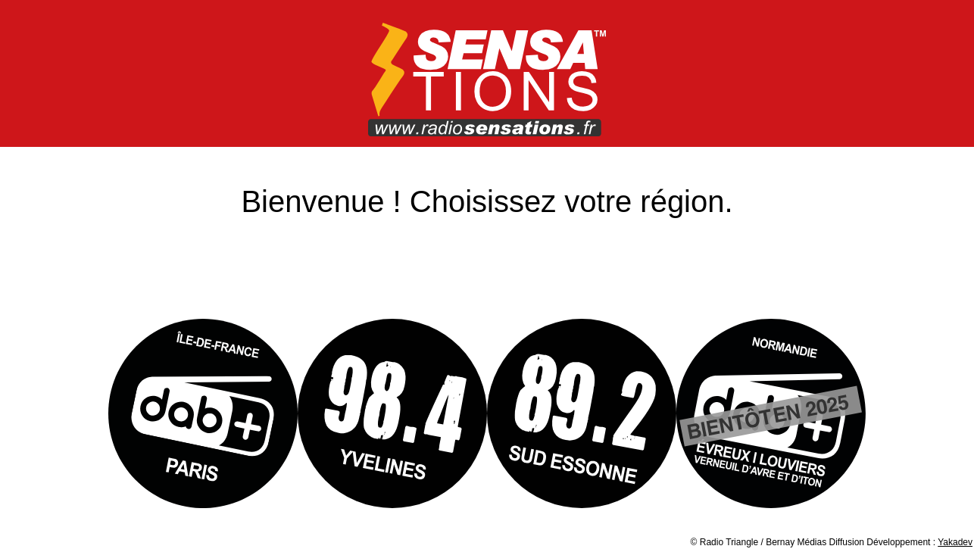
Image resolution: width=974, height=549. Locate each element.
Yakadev (955, 542)
